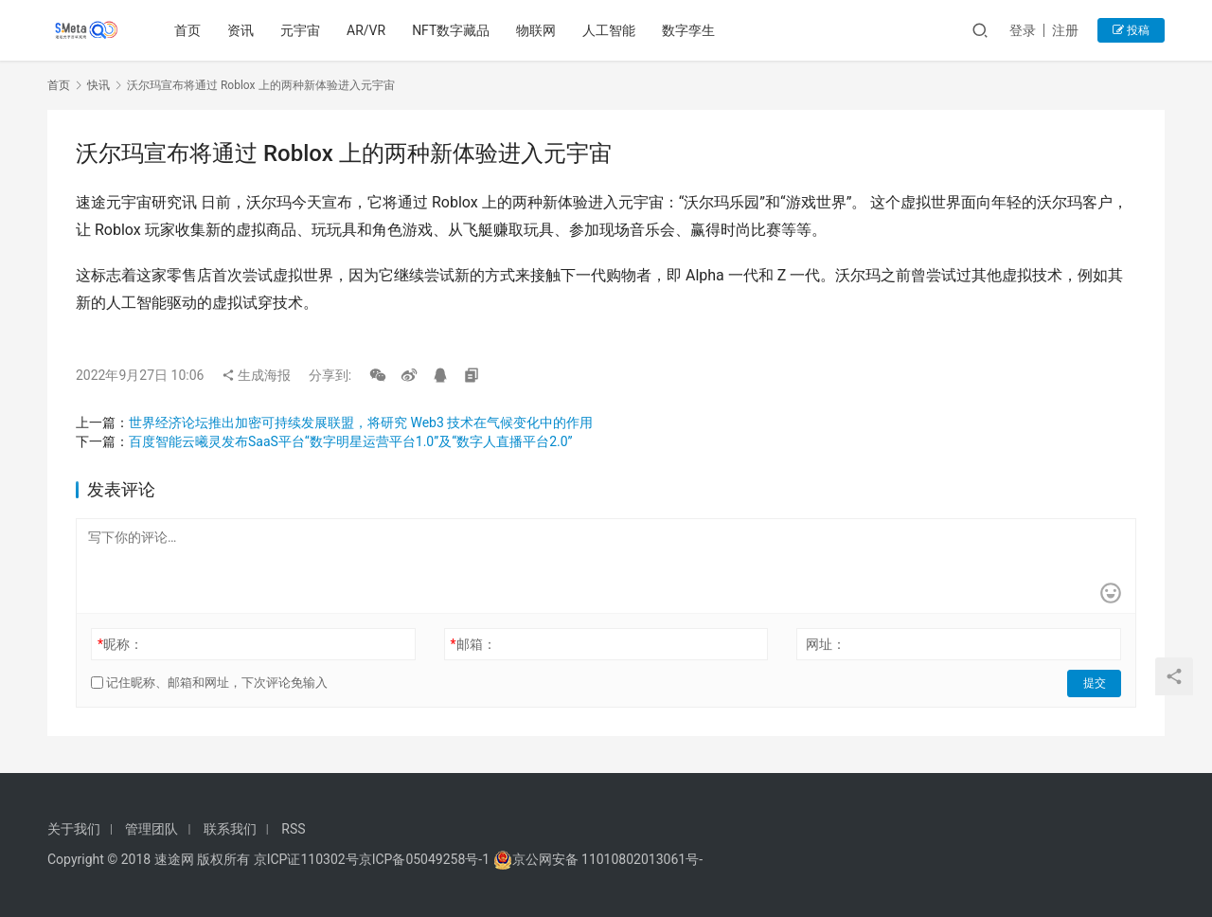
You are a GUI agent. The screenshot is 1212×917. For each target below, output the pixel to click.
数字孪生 (689, 30)
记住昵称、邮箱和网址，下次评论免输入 (209, 682)
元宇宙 (301, 30)
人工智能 (609, 30)
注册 (1065, 30)
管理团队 (151, 828)
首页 (188, 30)
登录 (1022, 30)
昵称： (120, 644)
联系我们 (230, 828)
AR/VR (367, 30)
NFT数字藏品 (451, 30)
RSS (293, 828)
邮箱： (473, 644)
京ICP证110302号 (306, 859)
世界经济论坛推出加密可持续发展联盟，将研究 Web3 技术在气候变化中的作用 (361, 422)
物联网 (537, 30)
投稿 (1131, 30)
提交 (1094, 683)
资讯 (241, 30)
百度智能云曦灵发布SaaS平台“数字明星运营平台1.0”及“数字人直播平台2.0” (351, 441)
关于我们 (73, 828)
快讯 (98, 85)
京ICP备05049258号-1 (426, 859)
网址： (826, 644)
